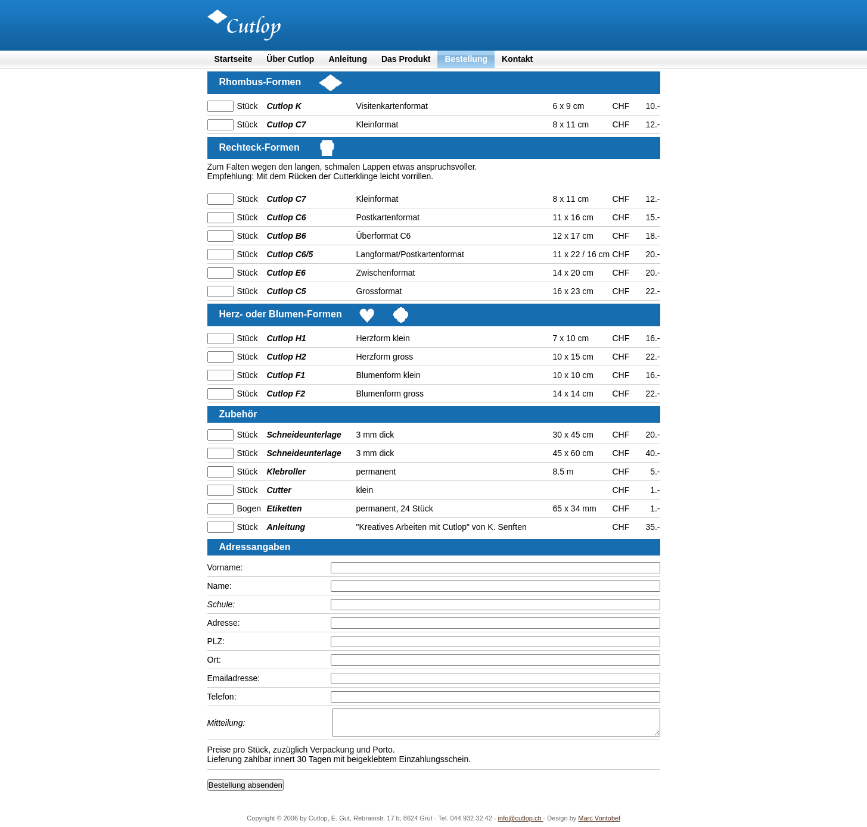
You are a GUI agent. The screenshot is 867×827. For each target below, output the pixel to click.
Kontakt (517, 59)
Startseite (234, 59)
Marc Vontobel (599, 823)
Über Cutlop (290, 59)
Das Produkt (405, 59)
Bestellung (466, 59)
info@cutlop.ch (520, 823)
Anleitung (347, 59)
